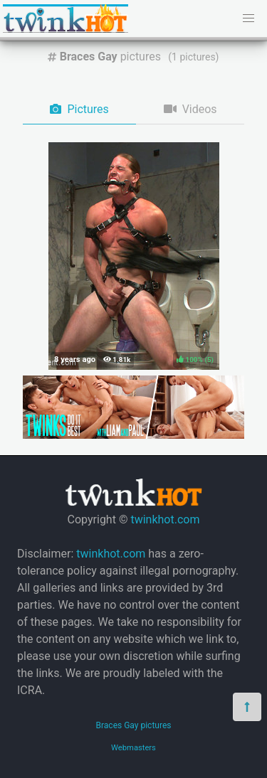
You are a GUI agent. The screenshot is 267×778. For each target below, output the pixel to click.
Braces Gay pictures (134, 725)
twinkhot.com (164, 519)
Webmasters (133, 747)
